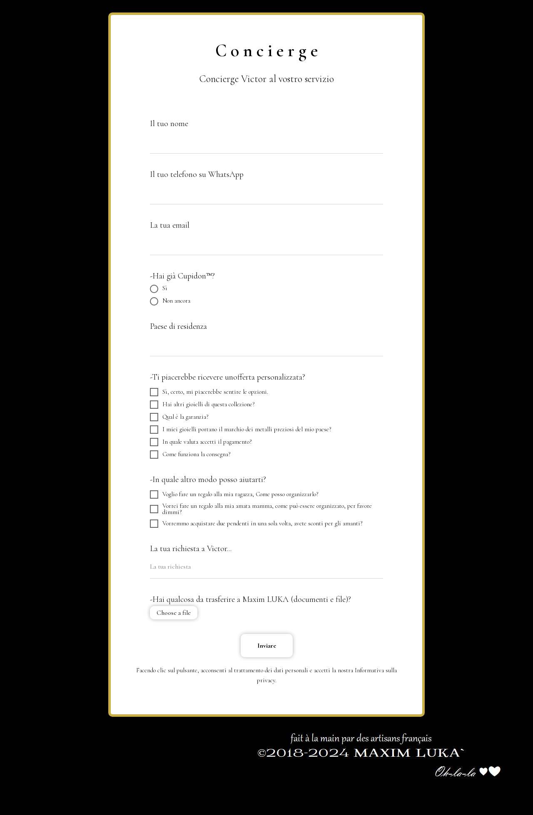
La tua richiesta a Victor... (191, 549)
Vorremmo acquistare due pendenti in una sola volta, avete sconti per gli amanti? (256, 523)
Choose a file (174, 613)
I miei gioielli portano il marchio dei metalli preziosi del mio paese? (240, 429)
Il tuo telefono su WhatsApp (197, 174)
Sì (158, 289)
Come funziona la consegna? (190, 454)
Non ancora (170, 301)
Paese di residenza (178, 326)
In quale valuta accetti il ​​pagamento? (201, 442)
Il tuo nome (169, 124)
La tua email (169, 225)
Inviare (266, 645)
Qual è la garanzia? (179, 417)
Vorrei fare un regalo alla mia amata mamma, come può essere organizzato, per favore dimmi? (261, 509)
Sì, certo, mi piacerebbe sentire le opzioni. (209, 392)
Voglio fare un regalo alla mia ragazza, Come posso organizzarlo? (234, 494)
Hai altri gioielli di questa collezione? (202, 404)
